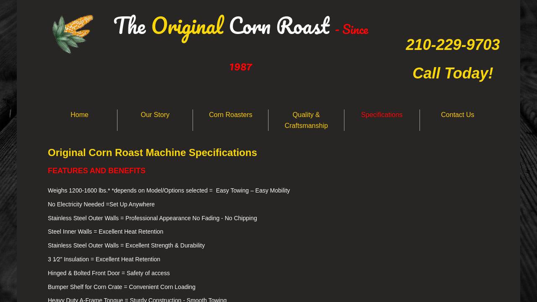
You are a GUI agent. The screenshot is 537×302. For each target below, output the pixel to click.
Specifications (382, 114)
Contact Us (457, 114)
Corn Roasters (230, 114)
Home (79, 114)
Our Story (155, 114)
